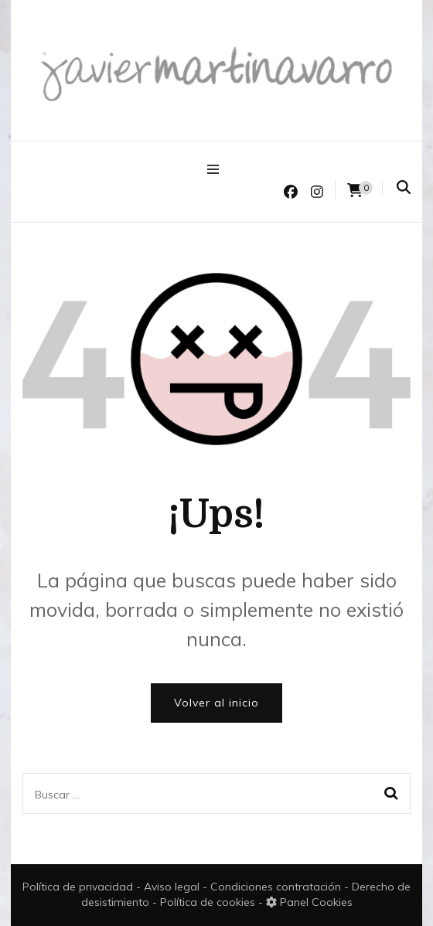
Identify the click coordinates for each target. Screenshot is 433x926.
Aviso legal (173, 887)
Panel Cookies (309, 902)
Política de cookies (209, 902)
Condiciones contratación (277, 887)
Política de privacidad (77, 887)
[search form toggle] (404, 187)
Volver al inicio (216, 703)
